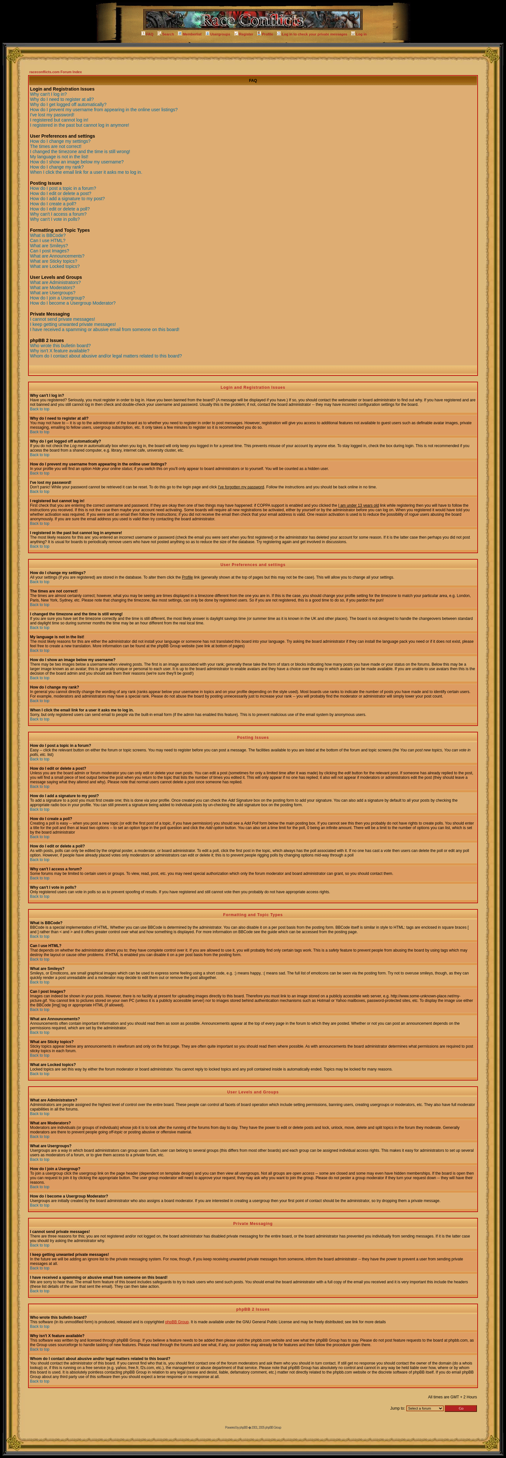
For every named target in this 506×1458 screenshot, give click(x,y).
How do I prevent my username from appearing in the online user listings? (104, 109)
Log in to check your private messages (312, 34)
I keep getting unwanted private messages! (73, 324)
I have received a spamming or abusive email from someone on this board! (104, 329)
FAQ (147, 34)
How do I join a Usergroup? (57, 297)
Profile (265, 34)
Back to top (39, 409)
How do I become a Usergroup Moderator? (73, 303)
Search (165, 34)
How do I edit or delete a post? (60, 193)
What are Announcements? (57, 256)
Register (243, 34)
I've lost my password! (52, 114)
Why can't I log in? (48, 94)
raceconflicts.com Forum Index (55, 72)
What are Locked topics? (55, 266)
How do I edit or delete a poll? (60, 208)
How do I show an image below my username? (77, 161)
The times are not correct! (56, 146)
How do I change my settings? (60, 141)
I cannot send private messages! (62, 319)
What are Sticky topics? (53, 261)
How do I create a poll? (53, 203)
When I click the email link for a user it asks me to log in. (86, 172)
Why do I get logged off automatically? (68, 104)
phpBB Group (177, 1322)
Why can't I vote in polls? (55, 219)
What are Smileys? (49, 245)
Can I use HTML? (48, 240)
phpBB (243, 1427)
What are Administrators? (55, 282)
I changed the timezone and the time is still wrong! (80, 151)
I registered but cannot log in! (59, 119)
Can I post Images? (49, 250)
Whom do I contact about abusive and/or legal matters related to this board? (106, 355)
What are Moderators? (52, 287)
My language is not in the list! (59, 156)
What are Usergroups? (53, 292)
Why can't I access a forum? (58, 214)
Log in (359, 34)
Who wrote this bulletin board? (60, 345)
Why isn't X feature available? (59, 350)
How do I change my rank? (57, 167)
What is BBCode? (48, 235)
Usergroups (218, 34)
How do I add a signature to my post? (67, 198)
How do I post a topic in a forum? (63, 188)
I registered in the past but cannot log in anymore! (79, 125)
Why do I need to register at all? (62, 99)
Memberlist (189, 34)
